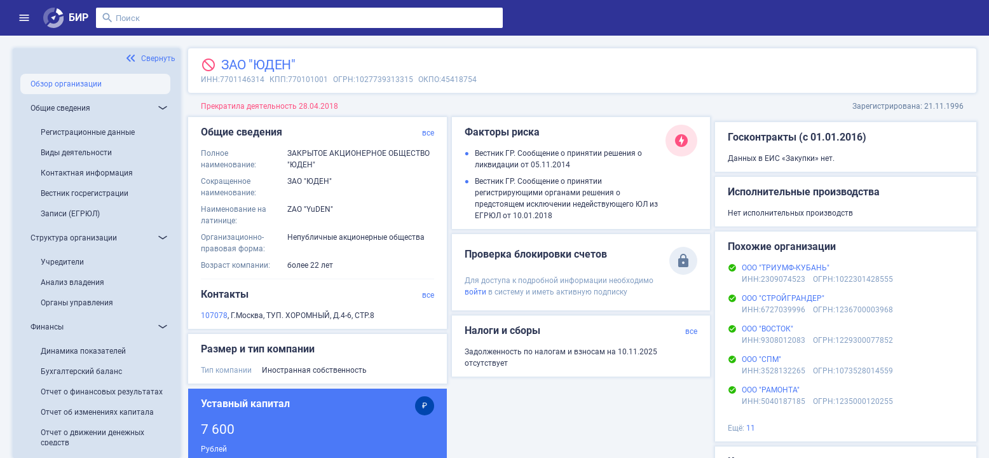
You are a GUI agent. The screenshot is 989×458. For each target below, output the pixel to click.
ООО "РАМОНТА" (771, 389)
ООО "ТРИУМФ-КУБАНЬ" (785, 267)
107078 (214, 315)
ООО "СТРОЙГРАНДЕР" (783, 298)
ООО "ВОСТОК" (767, 328)
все (428, 132)
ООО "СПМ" (761, 359)
